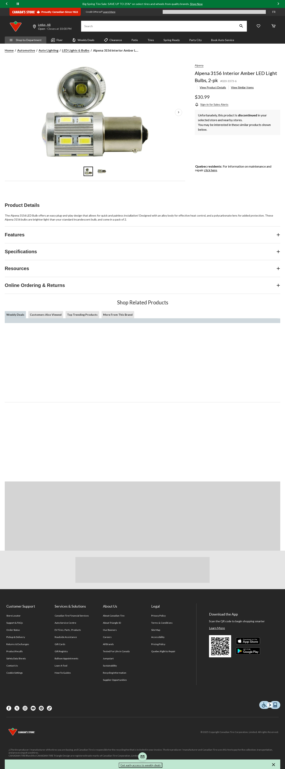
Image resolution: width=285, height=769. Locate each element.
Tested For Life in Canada (116, 651)
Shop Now (196, 4)
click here (210, 170)
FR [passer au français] (274, 11)
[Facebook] (8, 708)
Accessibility (158, 637)
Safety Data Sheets (16, 658)
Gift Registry (61, 651)
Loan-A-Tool (61, 665)
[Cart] (274, 26)
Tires (150, 40)
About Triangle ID (112, 622)
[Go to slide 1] (88, 171)
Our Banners (110, 629)
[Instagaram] (25, 708)
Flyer (57, 40)
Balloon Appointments (66, 658)
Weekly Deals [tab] (15, 314)
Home (9, 50)
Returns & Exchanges (17, 644)
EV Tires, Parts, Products (68, 629)
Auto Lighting (48, 50)
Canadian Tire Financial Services (72, 615)
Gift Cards (60, 644)
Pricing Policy (158, 644)
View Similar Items (242, 87)
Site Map (155, 629)
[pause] (18, 4)
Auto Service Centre (65, 622)
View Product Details (213, 87)
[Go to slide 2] (101, 171)
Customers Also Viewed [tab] (46, 314)
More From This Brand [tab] (118, 314)
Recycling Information (114, 672)
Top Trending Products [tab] (82, 314)
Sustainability (110, 665)
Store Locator (13, 615)
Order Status (13, 629)
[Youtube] (33, 708)
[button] (241, 26)
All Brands (108, 644)
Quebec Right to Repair (163, 651)
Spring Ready (171, 40)
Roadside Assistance (66, 637)
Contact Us (12, 665)
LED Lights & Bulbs (75, 50)
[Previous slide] (7, 4)
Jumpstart (108, 658)
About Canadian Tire (113, 615)
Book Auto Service (222, 40)
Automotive (26, 50)
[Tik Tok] (49, 708)
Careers (107, 637)
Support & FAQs (14, 622)
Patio (134, 40)
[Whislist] (258, 26)
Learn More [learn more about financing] (109, 11)
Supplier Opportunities (115, 679)
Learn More (217, 628)
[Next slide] (278, 4)
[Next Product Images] (178, 112)
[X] (16, 708)
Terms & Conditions (162, 622)
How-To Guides (63, 672)
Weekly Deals (83, 40)
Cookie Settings (14, 672)
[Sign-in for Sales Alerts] (211, 104)
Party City (195, 40)
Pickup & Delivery (15, 637)
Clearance (113, 40)
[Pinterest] (41, 708)
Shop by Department (26, 40)
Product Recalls (14, 651)
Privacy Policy (158, 615)
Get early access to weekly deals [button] (140, 765)
